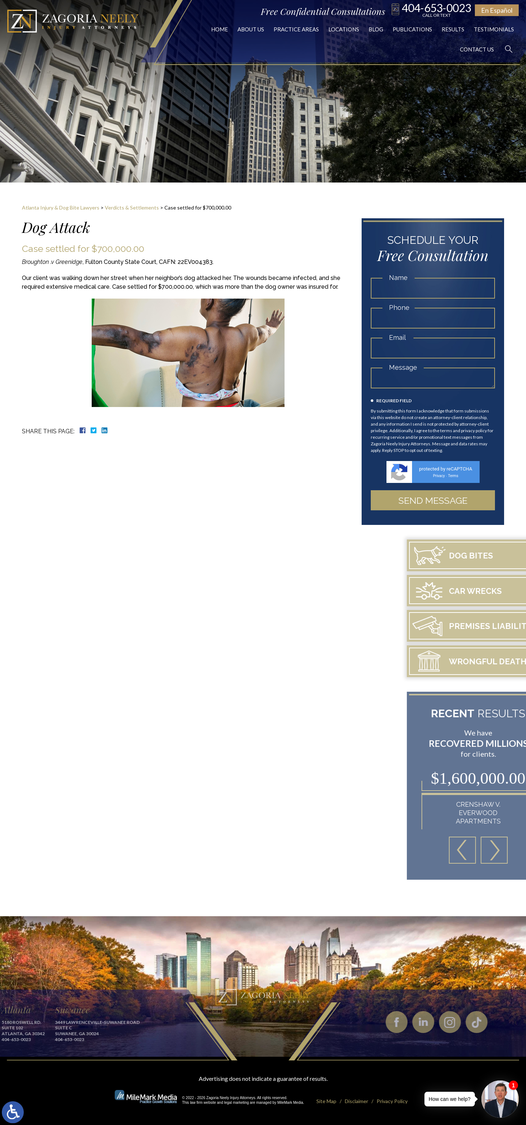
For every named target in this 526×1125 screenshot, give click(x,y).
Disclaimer (356, 1101)
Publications (412, 29)
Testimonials (494, 29)
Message (403, 367)
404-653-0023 (436, 10)
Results (453, 29)
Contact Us (477, 49)
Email (397, 337)
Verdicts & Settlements (132, 207)
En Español (496, 10)
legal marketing (236, 1103)
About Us (250, 29)
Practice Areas (296, 29)
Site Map (326, 1101)
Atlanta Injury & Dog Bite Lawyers (60, 207)
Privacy (439, 476)
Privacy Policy (392, 1101)
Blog (376, 29)
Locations (343, 29)
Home (219, 29)
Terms (453, 476)
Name (398, 277)
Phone (399, 307)
